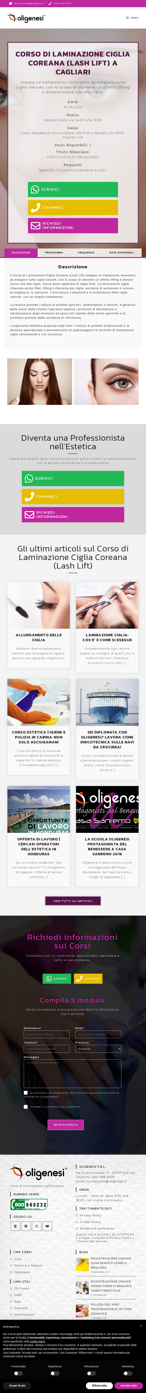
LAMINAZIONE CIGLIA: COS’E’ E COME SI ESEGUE (107, 640)
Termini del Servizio (93, 1244)
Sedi (17, 1304)
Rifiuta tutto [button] (99, 1385)
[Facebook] (26, 1229)
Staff (18, 1297)
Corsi (18, 1261)
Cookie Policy (90, 1224)
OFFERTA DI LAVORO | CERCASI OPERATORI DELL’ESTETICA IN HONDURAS (38, 849)
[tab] (21, 255)
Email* (79, 1030)
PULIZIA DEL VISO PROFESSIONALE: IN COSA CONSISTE (110, 1311)
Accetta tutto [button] (129, 1385)
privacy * (52, 1099)
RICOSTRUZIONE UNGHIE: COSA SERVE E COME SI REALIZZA (110, 1265)
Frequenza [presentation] (86, 255)
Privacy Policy (91, 1218)
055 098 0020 (103, 1179)
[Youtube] (47, 1229)
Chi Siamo (22, 1291)
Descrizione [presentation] (21, 255)
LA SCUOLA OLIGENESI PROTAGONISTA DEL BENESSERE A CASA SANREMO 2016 (107, 849)
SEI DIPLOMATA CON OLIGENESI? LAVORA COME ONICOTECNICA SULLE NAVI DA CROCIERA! (107, 742)
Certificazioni (24, 1317)
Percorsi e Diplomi (28, 1268)
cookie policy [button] (37, 1341)
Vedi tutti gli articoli (73, 903)
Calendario (22, 1275)
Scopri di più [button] (17, 1385)
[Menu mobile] (132, 19)
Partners (21, 1311)
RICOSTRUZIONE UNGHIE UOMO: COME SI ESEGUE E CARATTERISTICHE (110, 1288)
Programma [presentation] (54, 255)
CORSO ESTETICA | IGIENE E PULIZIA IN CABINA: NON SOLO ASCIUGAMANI (39, 740)
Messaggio (31, 1059)
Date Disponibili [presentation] (122, 255)
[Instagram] (36, 1229)
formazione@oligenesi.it (107, 1184)
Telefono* (31, 1045)
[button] (141, 1326)
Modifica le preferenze (97, 1231)
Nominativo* (32, 1030)
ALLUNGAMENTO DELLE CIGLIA (39, 640)
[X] (15, 1229)
